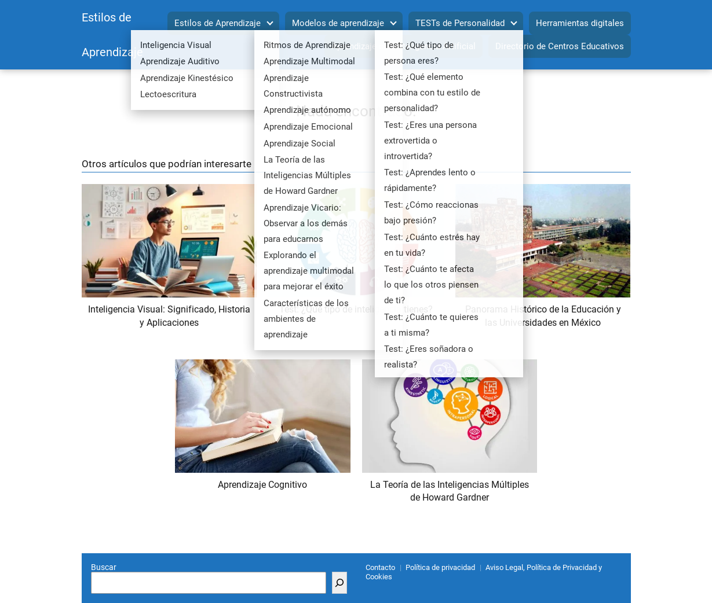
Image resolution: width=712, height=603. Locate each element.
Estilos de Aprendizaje (217, 23)
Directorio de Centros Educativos (559, 46)
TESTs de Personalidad (460, 23)
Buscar (103, 567)
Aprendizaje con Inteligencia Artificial (403, 46)
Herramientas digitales (580, 23)
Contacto (380, 567)
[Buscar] (339, 583)
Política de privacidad (440, 567)
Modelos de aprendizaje (338, 23)
